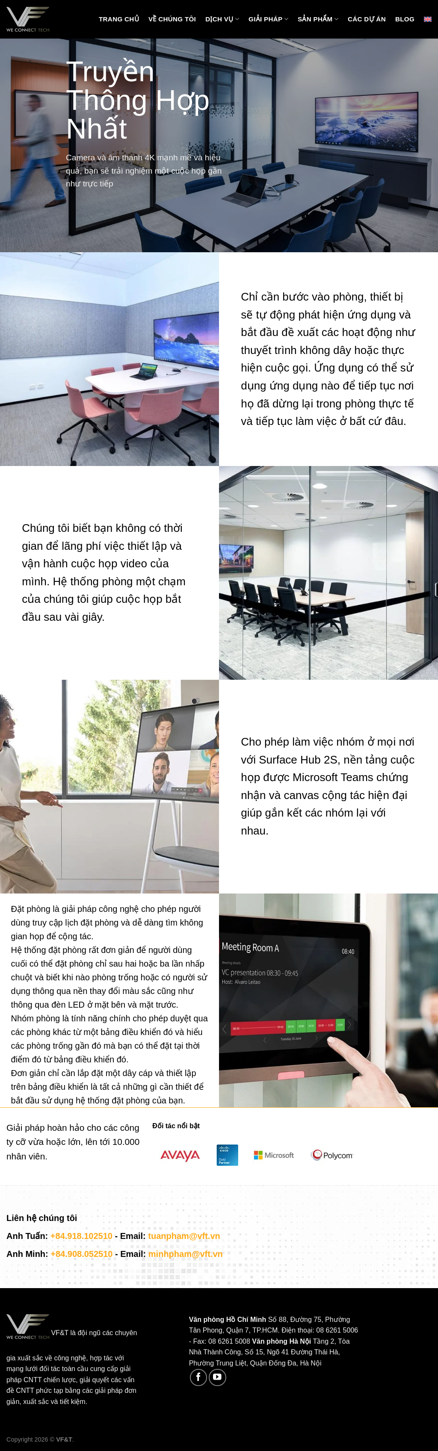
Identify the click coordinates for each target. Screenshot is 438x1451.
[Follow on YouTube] (217, 1377)
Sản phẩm (318, 19)
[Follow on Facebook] (198, 1377)
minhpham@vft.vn (185, 1254)
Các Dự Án (367, 19)
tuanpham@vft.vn (184, 1236)
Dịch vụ (222, 19)
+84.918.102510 (81, 1236)
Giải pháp (268, 19)
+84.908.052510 (81, 1254)
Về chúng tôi (172, 19)
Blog (404, 19)
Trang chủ (119, 19)
